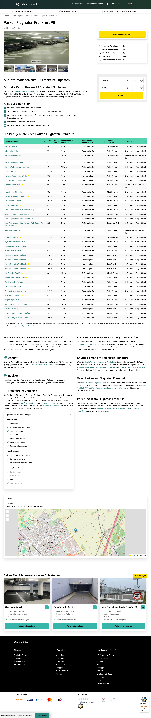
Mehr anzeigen (140, 576)
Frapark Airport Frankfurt (15, 192)
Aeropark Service (11, 147)
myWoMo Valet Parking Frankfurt (17, 246)
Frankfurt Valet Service (14, 185)
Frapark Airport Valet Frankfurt (17, 196)
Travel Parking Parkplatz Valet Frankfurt (19, 318)
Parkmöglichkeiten (62, 671)
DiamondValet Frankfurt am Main (17, 167)
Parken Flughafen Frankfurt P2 (16, 255)
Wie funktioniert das (104, 674)
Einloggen (59, 668)
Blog (98, 665)
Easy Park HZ (10, 171)
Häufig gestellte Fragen (105, 655)
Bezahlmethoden (103, 683)
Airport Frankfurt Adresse (44, 365)
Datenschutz (110, 714)
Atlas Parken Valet (11, 151)
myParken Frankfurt (13, 237)
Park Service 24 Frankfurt (14, 282)
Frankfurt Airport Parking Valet (17, 176)
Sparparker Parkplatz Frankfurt (16, 304)
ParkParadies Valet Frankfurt (16, 278)
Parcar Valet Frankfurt (13, 251)
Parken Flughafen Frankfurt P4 (17, 264)
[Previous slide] (6, 45)
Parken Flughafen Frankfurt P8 (17, 269)
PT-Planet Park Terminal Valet (96, 388)
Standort (9, 499)
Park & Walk (60, 661)
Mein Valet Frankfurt (12, 230)
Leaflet (132, 555)
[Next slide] (66, 45)
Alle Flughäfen (19, 665)
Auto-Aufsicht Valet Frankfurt (15, 163)
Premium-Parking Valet (14, 286)
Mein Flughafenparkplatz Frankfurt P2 (19, 214)
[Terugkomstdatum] (115, 80)
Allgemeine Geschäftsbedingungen (126, 714)
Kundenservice (117, 4)
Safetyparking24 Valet (14, 295)
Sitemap (59, 674)
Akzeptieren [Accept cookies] (42, 716)
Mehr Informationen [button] (28, 715)
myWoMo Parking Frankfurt (16, 242)
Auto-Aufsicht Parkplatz (13, 155)
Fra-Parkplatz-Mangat (13, 201)
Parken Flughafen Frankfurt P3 (16, 260)
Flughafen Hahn (20, 658)
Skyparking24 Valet (12, 300)
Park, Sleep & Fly (62, 665)
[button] (44, 141)
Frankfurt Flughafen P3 (49, 403)
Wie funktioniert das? (95, 4)
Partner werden (102, 658)
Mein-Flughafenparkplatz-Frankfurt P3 (19, 219)
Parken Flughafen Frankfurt (21, 16)
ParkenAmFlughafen (84, 344)
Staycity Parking (11, 309)
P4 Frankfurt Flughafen (50, 406)
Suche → (121, 95)
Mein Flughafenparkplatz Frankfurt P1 (19, 210)
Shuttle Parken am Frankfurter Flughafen (99, 362)
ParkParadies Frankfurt (14, 273)
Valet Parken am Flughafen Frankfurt (95, 383)
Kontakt (100, 671)
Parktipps (100, 668)
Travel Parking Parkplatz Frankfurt (17, 313)
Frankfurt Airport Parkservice (15, 180)
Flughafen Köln (19, 661)
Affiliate (100, 661)
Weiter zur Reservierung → (122, 34)
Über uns (100, 677)
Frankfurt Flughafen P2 (28, 403)
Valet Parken (60, 658)
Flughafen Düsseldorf (22, 655)
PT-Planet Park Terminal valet (15, 291)
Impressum (101, 680)
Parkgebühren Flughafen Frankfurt (23, 326)
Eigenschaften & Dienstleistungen (18, 415)
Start (7, 16)
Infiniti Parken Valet (13, 205)
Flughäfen (76, 4)
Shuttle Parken (61, 655)
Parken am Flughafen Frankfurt (25, 91)
